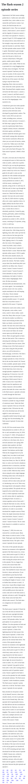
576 (20, 770)
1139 (8, 776)
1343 (21, 774)
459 (11, 770)
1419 (21, 772)
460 (7, 770)
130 (3, 770)
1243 (16, 772)
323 (16, 770)
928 (3, 782)
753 (21, 780)
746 (12, 774)
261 (20, 778)
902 (20, 776)
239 (11, 782)
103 (24, 770)
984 (24, 778)
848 (3, 772)
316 (7, 778)
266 (11, 778)
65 (7, 782)
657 (7, 772)
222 (24, 776)
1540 (16, 774)
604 (8, 774)
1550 (3, 774)
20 (16, 776)
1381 (12, 776)
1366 (17, 780)
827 (3, 778)
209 (3, 780)
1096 (8, 780)
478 (11, 772)
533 (3, 776)
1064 (12, 780)
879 (16, 778)
